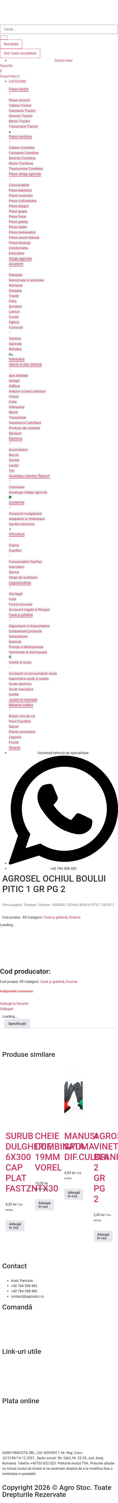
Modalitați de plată (16, 1332)
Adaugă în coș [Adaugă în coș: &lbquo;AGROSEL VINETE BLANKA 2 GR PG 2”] (103, 1236)
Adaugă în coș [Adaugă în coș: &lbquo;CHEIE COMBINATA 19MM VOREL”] (44, 1205)
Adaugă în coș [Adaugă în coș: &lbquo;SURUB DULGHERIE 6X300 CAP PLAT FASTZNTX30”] (15, 1226)
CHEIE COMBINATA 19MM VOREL (60, 1152)
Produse (30, 905)
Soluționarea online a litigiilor (24, 1387)
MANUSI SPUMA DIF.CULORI (86, 1146)
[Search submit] (3, 38)
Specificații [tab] (17, 1024)
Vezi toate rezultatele (20, 53)
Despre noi (10, 1371)
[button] (63, 81)
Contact (8, 1366)
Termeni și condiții (16, 1337)
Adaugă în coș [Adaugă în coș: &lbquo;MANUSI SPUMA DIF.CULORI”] (74, 1194)
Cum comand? (13, 1322)
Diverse (44, 905)
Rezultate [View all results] (11, 44)
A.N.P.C (8, 1382)
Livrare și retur (13, 1327)
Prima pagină (11, 905)
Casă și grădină (55, 917)
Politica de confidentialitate (23, 1377)
